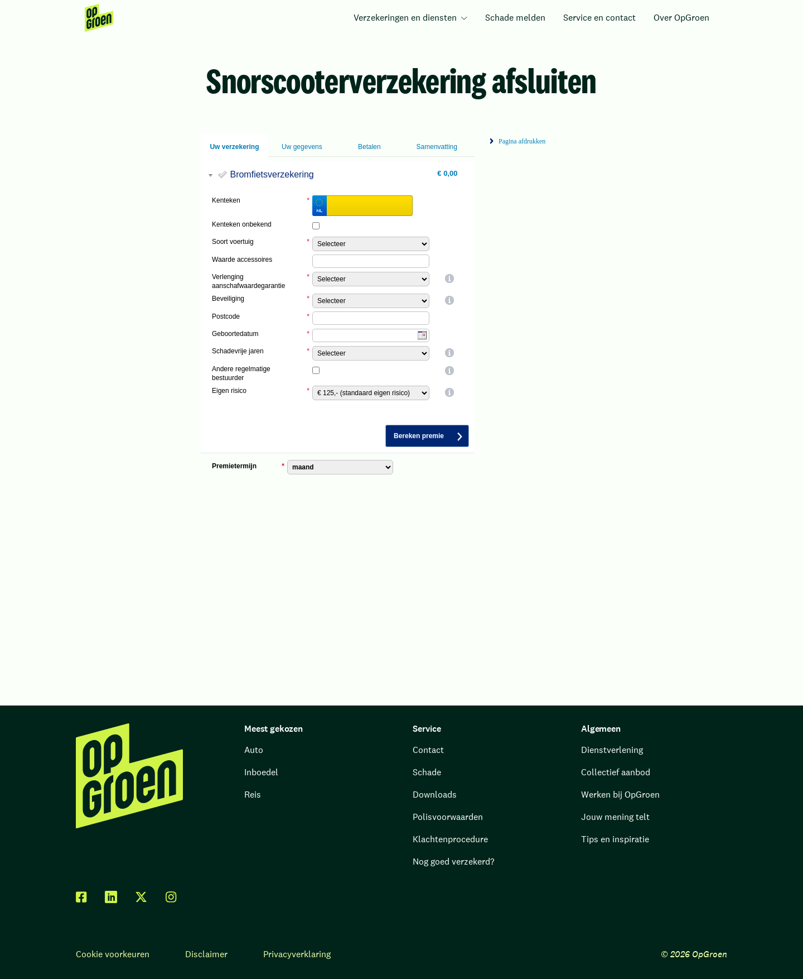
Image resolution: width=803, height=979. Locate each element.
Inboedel (261, 772)
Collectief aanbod (615, 772)
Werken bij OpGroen (620, 794)
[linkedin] (111, 897)
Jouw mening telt (615, 817)
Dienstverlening (612, 750)
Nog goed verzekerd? (453, 861)
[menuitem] (99, 18)
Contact (428, 750)
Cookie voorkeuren (112, 954)
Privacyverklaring (297, 954)
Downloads (435, 794)
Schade (427, 772)
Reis (252, 794)
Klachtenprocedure (450, 839)
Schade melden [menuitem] (515, 17)
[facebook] (81, 897)
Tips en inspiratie (615, 839)
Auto (253, 750)
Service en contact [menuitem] (599, 17)
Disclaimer (206, 954)
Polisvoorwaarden (448, 817)
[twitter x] (141, 897)
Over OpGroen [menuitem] (681, 17)
